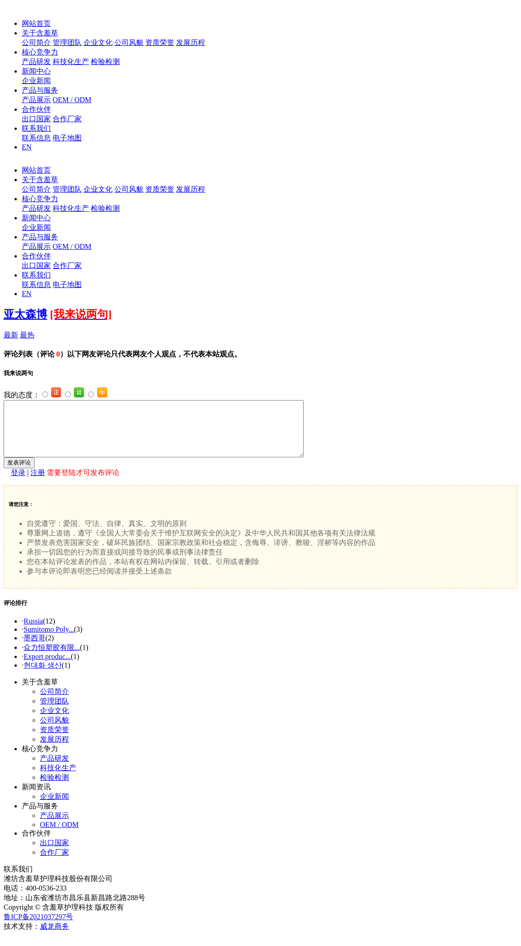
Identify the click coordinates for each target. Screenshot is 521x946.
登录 (18, 483)
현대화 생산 (43, 676)
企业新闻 (36, 80)
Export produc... (47, 667)
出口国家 (36, 119)
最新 (11, 335)
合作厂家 (67, 119)
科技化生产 (71, 61)
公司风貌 (128, 42)
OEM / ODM (72, 100)
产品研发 (36, 61)
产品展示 (36, 100)
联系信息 (36, 138)
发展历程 (190, 42)
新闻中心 (36, 71)
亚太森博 (25, 314)
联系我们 (36, 128)
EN (26, 147)
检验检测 (105, 61)
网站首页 (36, 23)
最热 (27, 335)
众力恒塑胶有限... (52, 658)
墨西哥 (34, 649)
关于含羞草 (40, 33)
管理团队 (67, 42)
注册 (37, 483)
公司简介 (36, 42)
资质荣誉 (159, 42)
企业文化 (98, 42)
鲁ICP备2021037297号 (38, 927)
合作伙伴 (36, 109)
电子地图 (67, 138)
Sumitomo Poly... (49, 640)
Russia (33, 632)
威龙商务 (54, 937)
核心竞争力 (40, 52)
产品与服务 (40, 90)
